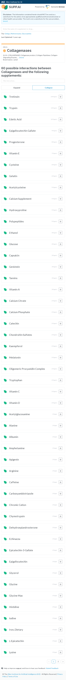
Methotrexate (16, 34)
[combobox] (33, 28)
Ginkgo (7, 34)
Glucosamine (26, 34)
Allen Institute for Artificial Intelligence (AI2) (24, 674)
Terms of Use (13, 676)
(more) (5, 21)
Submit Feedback (52, 668)
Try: (2, 34)
